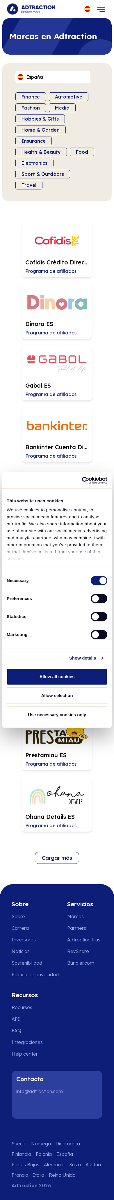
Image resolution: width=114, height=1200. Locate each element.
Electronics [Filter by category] (34, 163)
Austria (93, 1164)
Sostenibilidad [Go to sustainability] (27, 963)
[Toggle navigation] (101, 9)
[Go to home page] (31, 9)
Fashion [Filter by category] (31, 108)
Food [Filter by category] (82, 152)
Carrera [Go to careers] (20, 928)
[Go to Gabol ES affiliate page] (57, 372)
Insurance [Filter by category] (34, 141)
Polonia (44, 1154)
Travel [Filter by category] (29, 185)
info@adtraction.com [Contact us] (39, 1091)
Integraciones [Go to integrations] (27, 1042)
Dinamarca (68, 1144)
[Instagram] (42, 1107)
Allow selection (57, 695)
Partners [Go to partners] (76, 928)
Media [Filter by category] (62, 108)
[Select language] (87, 9)
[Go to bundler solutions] (84, 963)
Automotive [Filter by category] (68, 97)
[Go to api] (29, 1019)
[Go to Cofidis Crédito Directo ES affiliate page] (57, 249)
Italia (38, 1175)
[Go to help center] (29, 1054)
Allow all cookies (57, 676)
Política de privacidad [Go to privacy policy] (35, 974)
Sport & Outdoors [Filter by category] (43, 174)
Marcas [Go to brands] (75, 916)
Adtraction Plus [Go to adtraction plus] (83, 940)
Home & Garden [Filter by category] (41, 130)
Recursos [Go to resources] (22, 1007)
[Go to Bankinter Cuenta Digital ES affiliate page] (57, 434)
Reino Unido (62, 1175)
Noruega (41, 1144)
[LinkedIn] (23, 1107)
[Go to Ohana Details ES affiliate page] (57, 804)
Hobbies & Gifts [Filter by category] (40, 119)
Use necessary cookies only (57, 714)
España (64, 1154)
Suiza (75, 1164)
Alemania (54, 1164)
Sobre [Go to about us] (18, 916)
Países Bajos (25, 1164)
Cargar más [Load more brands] (57, 858)
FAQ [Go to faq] (16, 1031)
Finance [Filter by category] (31, 97)
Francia (20, 1175)
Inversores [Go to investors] (24, 940)
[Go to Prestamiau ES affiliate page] (57, 742)
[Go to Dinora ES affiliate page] (57, 311)
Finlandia (21, 1154)
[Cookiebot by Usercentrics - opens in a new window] (82, 480)
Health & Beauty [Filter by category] (41, 152)
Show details (82, 657)
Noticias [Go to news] (21, 951)
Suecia (19, 1144)
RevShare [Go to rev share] (78, 951)
